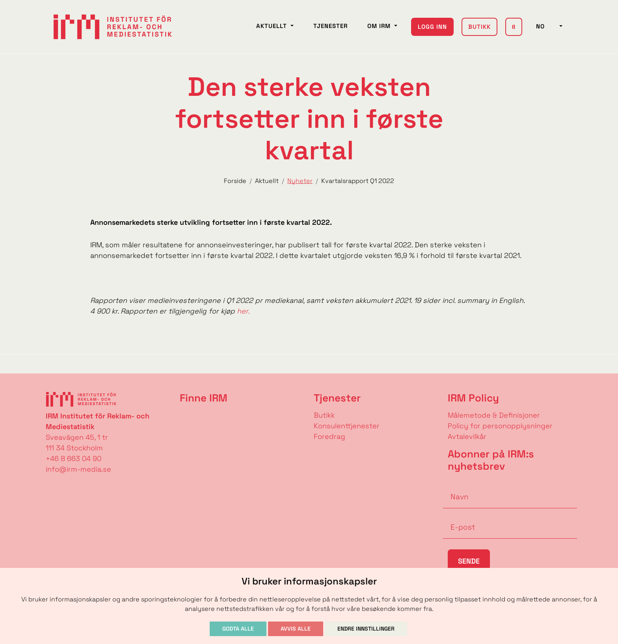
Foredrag (329, 436)
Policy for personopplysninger (500, 425)
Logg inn (432, 26)
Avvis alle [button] (296, 628)
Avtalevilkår (467, 436)
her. (242, 310)
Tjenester (330, 26)
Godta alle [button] (238, 628)
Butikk (479, 26)
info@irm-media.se (78, 469)
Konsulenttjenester (347, 425)
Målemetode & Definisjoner (494, 415)
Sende (469, 561)
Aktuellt (272, 26)
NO (547, 26)
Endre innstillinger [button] (366, 628)
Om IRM (380, 26)
